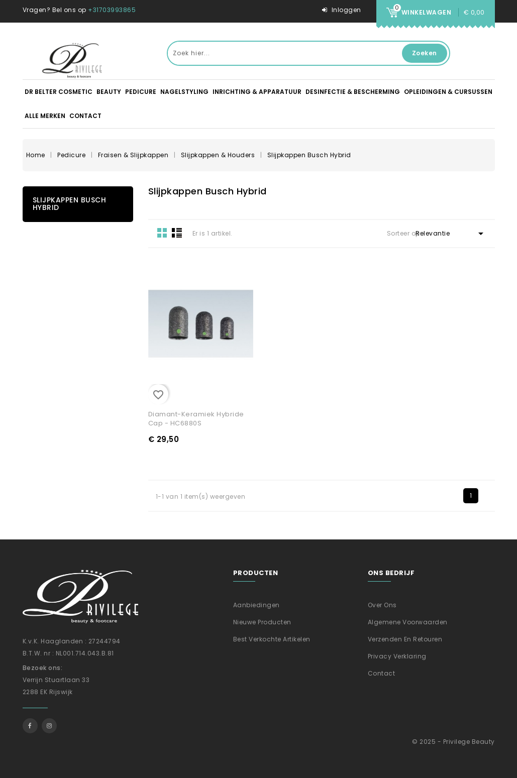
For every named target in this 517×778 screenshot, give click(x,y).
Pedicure (140, 91)
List (177, 233)
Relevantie (451, 234)
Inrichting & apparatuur (257, 91)
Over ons (382, 605)
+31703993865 (112, 10)
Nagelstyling (184, 91)
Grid (162, 233)
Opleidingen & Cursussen (448, 91)
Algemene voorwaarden (408, 622)
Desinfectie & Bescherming (352, 91)
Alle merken (45, 116)
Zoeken (424, 53)
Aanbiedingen (256, 605)
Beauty (108, 91)
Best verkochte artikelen (272, 639)
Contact (85, 116)
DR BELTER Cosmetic (58, 91)
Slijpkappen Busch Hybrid (70, 203)
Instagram (49, 725)
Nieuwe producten (262, 622)
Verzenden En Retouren (405, 639)
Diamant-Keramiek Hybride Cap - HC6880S (196, 418)
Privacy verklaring (397, 656)
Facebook (30, 725)
